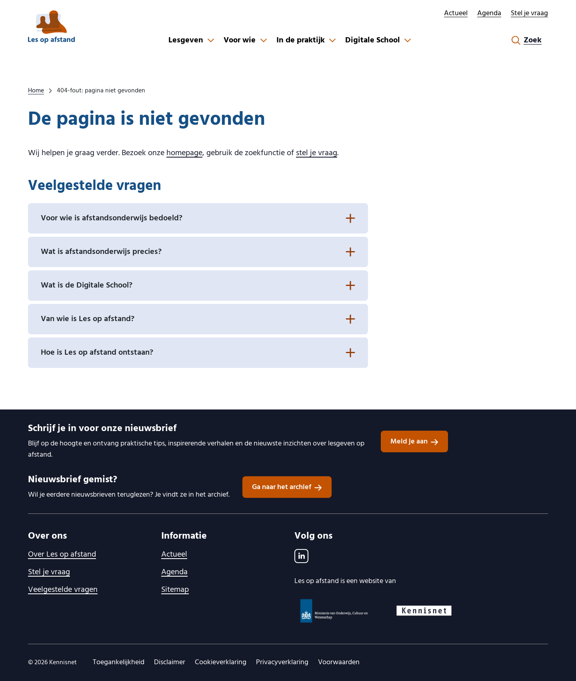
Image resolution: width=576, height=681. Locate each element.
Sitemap (175, 589)
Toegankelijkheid (118, 662)
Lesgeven (185, 40)
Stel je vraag (529, 13)
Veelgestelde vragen (63, 589)
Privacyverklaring (282, 662)
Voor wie (240, 40)
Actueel (456, 13)
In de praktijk (300, 40)
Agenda (489, 13)
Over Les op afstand (62, 554)
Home (36, 91)
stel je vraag (316, 153)
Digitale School (372, 40)
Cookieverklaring (220, 662)
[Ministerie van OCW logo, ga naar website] (334, 610)
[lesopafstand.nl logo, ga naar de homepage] (51, 27)
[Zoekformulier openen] (526, 40)
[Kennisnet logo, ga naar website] (424, 610)
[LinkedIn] (301, 556)
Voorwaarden (339, 662)
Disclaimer (169, 662)
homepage (184, 153)
